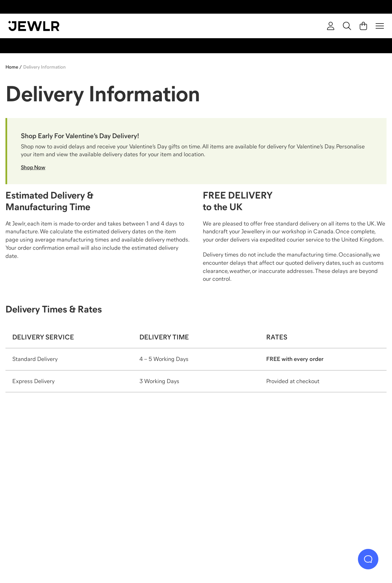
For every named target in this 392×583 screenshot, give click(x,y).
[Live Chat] (368, 559)
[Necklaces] (149, 486)
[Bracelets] (337, 486)
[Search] (347, 26)
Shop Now (33, 167)
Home (11, 66)
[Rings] (55, 486)
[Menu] (380, 26)
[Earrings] (243, 486)
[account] (331, 26)
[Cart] (363, 26)
